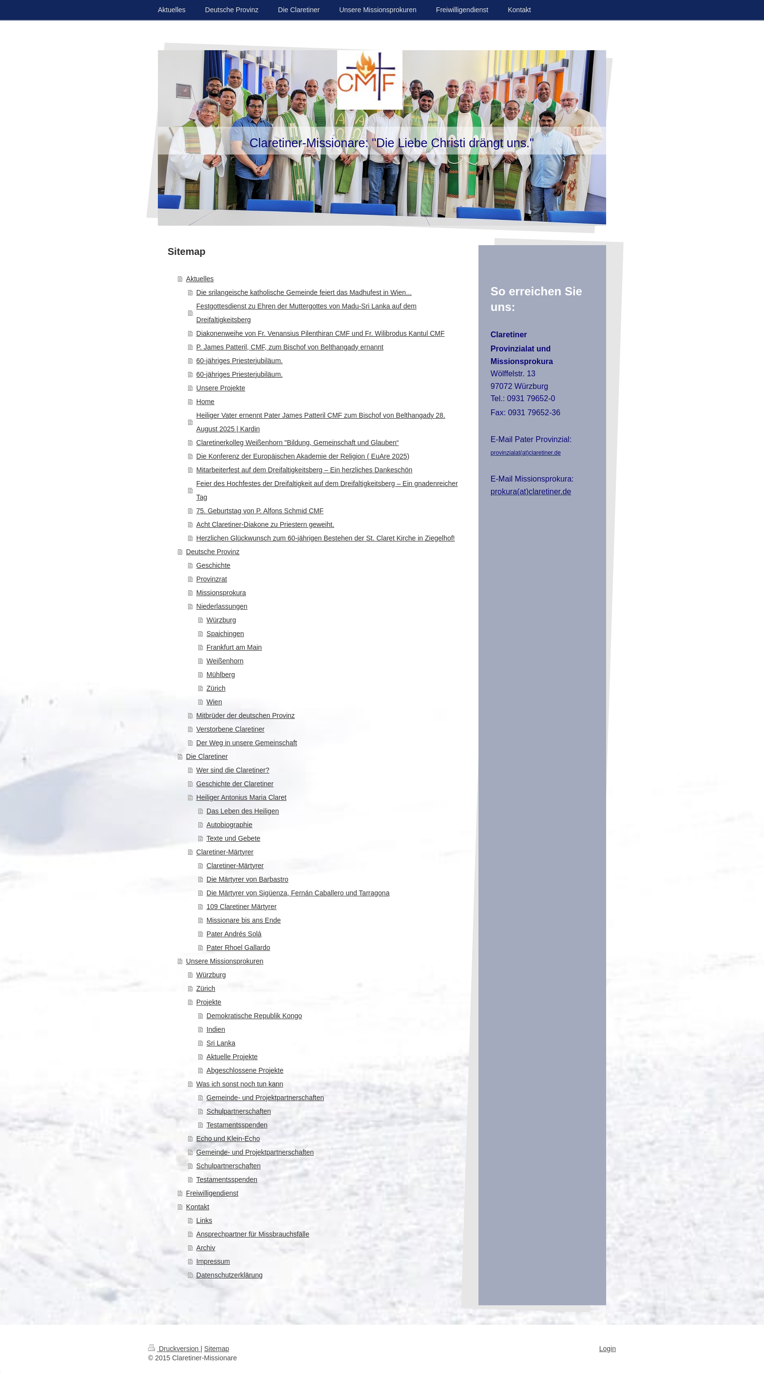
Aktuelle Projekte (232, 1057)
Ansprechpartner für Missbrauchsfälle (252, 1234)
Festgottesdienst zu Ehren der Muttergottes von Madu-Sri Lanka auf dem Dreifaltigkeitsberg (306, 313)
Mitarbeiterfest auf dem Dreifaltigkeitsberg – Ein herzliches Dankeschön (304, 470)
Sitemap (216, 1349)
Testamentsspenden (237, 1125)
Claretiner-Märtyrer (224, 852)
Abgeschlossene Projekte (245, 1070)
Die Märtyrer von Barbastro (247, 879)
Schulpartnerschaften (239, 1111)
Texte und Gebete (234, 838)
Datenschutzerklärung (229, 1275)
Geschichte (213, 565)
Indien (216, 1029)
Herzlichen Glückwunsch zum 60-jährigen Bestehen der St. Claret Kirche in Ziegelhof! (325, 538)
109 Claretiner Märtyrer (242, 906)
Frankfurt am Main (234, 647)
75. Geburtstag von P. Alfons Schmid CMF (260, 511)
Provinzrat (211, 579)
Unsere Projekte (220, 388)
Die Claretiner (207, 756)
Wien (214, 702)
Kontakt (197, 1207)
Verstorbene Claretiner (230, 729)
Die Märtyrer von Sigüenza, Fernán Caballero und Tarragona (298, 893)
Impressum (213, 1261)
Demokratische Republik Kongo (254, 1016)
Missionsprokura (221, 593)
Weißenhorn (225, 661)
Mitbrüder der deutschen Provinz (245, 715)
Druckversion (174, 1349)
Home (205, 402)
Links (204, 1220)
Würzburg (221, 620)
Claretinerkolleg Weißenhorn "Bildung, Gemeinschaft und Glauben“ (297, 442)
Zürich (216, 688)
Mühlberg (221, 674)
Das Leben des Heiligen (243, 811)
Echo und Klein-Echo (228, 1138)
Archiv (205, 1248)
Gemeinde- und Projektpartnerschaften (265, 1098)
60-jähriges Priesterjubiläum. (239, 361)
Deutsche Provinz (213, 552)
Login (607, 1349)
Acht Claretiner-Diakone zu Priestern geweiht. (265, 524)
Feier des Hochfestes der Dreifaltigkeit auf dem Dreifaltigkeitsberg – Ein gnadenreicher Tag (327, 490)
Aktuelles (200, 279)
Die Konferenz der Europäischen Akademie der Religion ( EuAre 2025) (302, 456)
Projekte (208, 1002)
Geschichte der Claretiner (235, 784)
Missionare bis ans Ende (244, 920)
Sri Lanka (221, 1043)
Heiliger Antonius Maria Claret (241, 797)
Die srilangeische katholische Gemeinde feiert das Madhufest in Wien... (304, 292)
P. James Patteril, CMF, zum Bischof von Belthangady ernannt (289, 347)
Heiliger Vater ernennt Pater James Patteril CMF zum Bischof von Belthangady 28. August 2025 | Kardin (320, 422)
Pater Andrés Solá (234, 934)
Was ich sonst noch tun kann (239, 1084)
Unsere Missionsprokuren (225, 961)
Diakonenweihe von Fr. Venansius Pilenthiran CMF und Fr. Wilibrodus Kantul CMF (320, 333)
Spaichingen (225, 634)
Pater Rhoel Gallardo (238, 947)
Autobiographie (229, 825)
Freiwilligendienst (212, 1193)
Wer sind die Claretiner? (232, 770)
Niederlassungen (222, 606)
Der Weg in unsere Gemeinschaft (246, 743)
